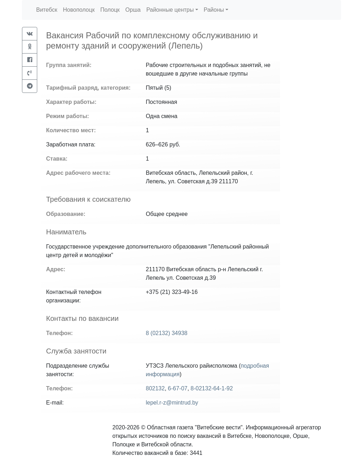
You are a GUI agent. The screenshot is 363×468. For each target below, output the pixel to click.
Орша (133, 10)
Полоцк (110, 10)
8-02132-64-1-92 (212, 388)
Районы (214, 10)
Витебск (46, 10)
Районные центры (170, 10)
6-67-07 (178, 388)
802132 (155, 388)
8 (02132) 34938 (166, 333)
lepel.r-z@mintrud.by (172, 403)
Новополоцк (78, 10)
